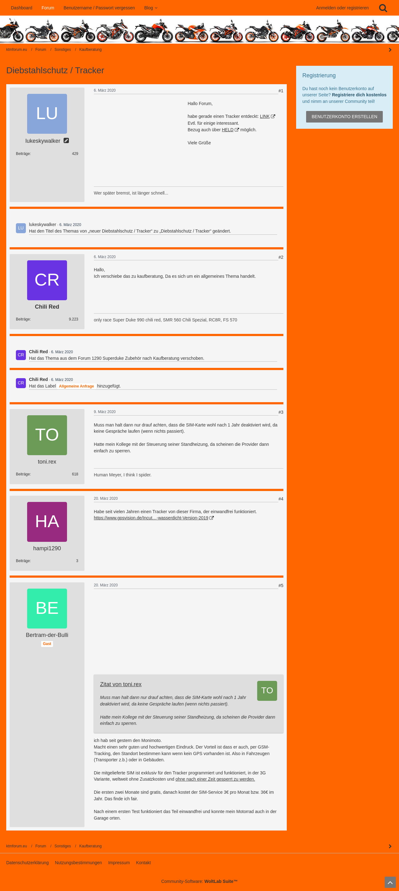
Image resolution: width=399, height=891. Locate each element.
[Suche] (383, 8)
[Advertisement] (140, 139)
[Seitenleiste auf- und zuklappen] (390, 846)
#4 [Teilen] (280, 498)
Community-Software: (199, 881)
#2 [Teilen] (280, 257)
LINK (265, 116)
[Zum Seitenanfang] (390, 882)
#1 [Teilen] (280, 90)
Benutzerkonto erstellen (344, 116)
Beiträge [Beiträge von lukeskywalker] (23, 154)
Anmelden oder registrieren (342, 7)
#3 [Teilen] (280, 412)
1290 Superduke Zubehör (116, 358)
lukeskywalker (42, 224)
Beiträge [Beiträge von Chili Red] (23, 319)
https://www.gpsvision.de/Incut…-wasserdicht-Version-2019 (151, 517)
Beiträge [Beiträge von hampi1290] (23, 561)
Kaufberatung (166, 358)
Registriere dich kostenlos (359, 94)
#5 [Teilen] (280, 585)
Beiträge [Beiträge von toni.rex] (23, 474)
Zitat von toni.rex (121, 684)
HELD (227, 129)
